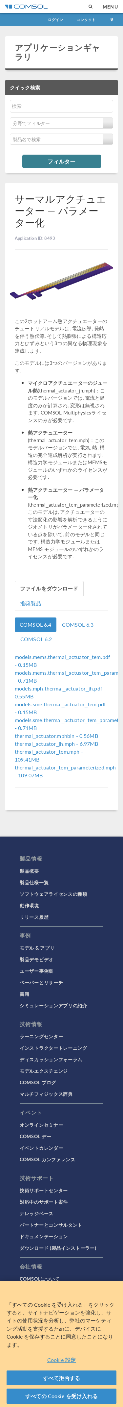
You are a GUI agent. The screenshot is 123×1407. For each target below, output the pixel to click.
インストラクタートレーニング (53, 1047)
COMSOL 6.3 (78, 624)
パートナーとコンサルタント (51, 1224)
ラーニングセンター (41, 1036)
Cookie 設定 (61, 1360)
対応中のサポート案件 (44, 1201)
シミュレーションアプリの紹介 (53, 1005)
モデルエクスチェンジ (44, 1071)
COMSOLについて (40, 1278)
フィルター (61, 161)
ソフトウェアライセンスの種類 (53, 894)
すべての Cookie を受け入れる (61, 1396)
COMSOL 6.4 (35, 624)
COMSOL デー (35, 1136)
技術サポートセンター (44, 1190)
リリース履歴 (34, 917)
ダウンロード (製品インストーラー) (58, 1247)
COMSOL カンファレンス (47, 1159)
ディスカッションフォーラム (51, 1059)
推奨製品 (30, 603)
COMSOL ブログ (38, 1082)
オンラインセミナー (41, 1124)
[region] (61, 1344)
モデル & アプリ (37, 947)
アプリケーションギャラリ (57, 52)
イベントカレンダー (41, 1147)
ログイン (55, 19)
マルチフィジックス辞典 (46, 1094)
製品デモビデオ (36, 959)
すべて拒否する (61, 1378)
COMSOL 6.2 (36, 639)
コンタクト (86, 19)
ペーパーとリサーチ (41, 982)
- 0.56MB (56, 736)
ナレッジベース (36, 1213)
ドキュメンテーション (44, 1236)
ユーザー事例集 (36, 970)
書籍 (24, 994)
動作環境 (29, 905)
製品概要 (29, 870)
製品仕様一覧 (34, 882)
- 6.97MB (56, 743)
